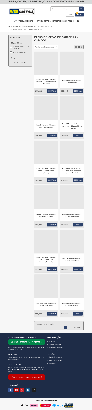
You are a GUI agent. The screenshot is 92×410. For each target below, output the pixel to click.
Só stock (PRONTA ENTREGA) (21, 47)
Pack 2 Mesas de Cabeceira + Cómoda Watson (71, 304)
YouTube (16, 390)
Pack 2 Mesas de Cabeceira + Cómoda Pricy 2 (71, 82)
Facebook (10, 390)
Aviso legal (52, 354)
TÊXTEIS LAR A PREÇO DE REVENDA (26, 377)
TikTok (34, 390)
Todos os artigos (19, 52)
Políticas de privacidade (56, 351)
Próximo (78, 327)
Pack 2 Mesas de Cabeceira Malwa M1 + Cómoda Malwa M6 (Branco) (46, 81)
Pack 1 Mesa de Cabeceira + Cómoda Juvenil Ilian (72, 260)
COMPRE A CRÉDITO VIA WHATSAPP (26, 342)
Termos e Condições (55, 344)
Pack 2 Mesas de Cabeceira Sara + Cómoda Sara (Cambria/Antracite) (46, 260)
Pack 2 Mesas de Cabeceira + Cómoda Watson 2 (71, 215)
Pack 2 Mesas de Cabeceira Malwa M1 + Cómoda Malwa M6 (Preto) (72, 126)
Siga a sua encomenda (55, 360)
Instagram (28, 390)
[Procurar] (67, 9)
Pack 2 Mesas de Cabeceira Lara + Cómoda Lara (46, 126)
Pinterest (22, 390)
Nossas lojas (52, 363)
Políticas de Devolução (56, 347)
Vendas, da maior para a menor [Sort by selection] (44, 47)
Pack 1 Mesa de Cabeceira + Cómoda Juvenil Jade (46, 304)
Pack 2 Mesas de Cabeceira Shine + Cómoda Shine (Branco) (46, 170)
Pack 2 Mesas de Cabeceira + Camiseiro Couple (46, 215)
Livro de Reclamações (55, 357)
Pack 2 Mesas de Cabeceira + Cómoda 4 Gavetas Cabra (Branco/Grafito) (71, 170)
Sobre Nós (52, 341)
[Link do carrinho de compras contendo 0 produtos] (79, 14)
